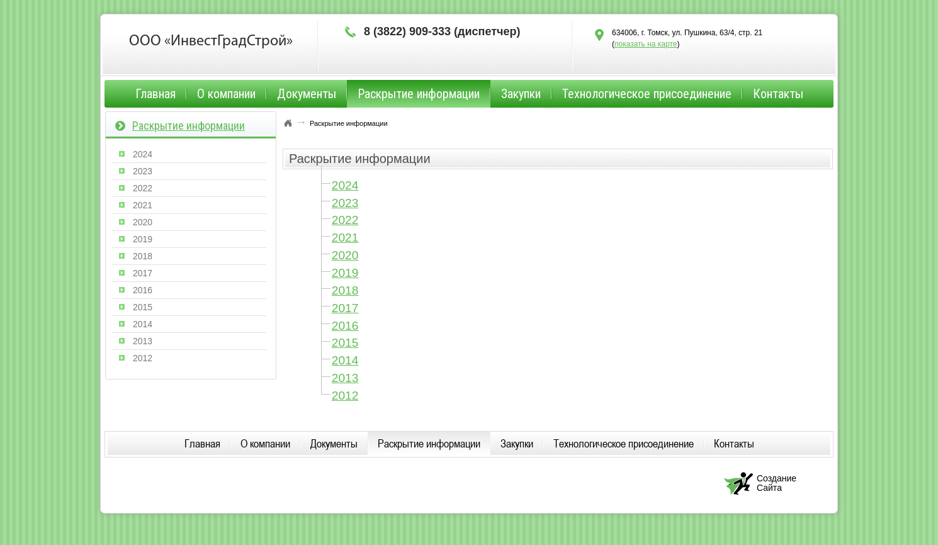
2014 (345, 360)
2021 (345, 237)
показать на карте (645, 44)
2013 (345, 378)
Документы (306, 93)
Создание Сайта (776, 483)
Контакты (778, 93)
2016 (345, 325)
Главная (155, 93)
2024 (345, 185)
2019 (345, 272)
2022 (345, 220)
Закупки (521, 93)
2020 (345, 255)
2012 (345, 395)
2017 (345, 308)
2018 (345, 290)
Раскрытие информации (419, 93)
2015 (345, 342)
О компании (226, 93)
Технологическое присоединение (647, 93)
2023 (345, 203)
